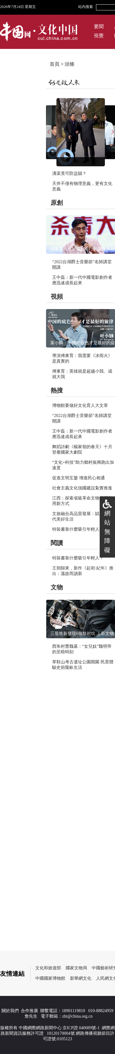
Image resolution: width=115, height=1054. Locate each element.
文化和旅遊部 (48, 968)
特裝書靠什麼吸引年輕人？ (78, 529)
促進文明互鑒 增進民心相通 (78, 478)
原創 (57, 202)
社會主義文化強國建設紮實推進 (82, 488)
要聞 (99, 26)
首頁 (54, 64)
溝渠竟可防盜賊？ (69, 173)
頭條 (70, 64)
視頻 (57, 296)
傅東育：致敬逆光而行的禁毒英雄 (82, 249)
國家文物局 (76, 968)
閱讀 (57, 543)
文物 (57, 587)
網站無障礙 (107, 531)
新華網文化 (80, 978)
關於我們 (10, 1010)
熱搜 (57, 390)
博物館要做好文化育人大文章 (80, 405)
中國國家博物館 (50, 978)
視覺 (99, 35)
